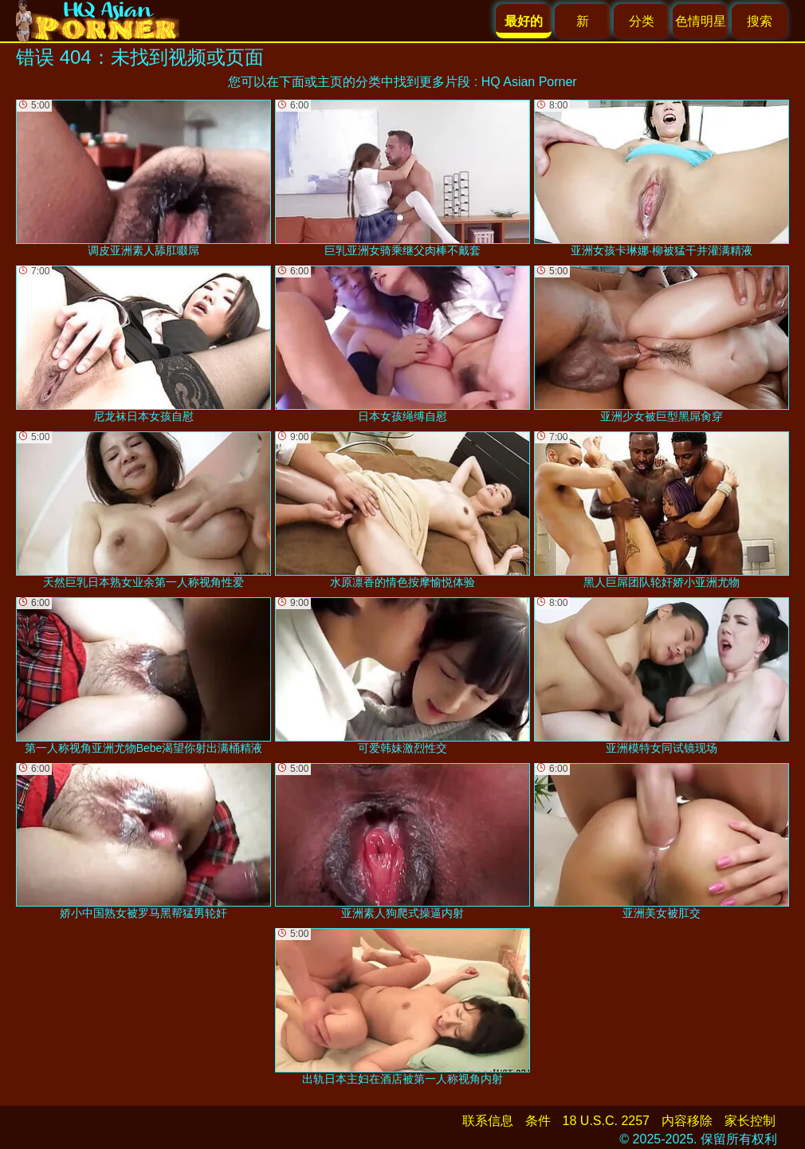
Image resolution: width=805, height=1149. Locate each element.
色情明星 (700, 21)
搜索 (759, 21)
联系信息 (487, 1120)
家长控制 (750, 1120)
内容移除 (687, 1120)
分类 (641, 21)
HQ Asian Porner (529, 82)
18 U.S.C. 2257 (606, 1120)
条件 (538, 1120)
